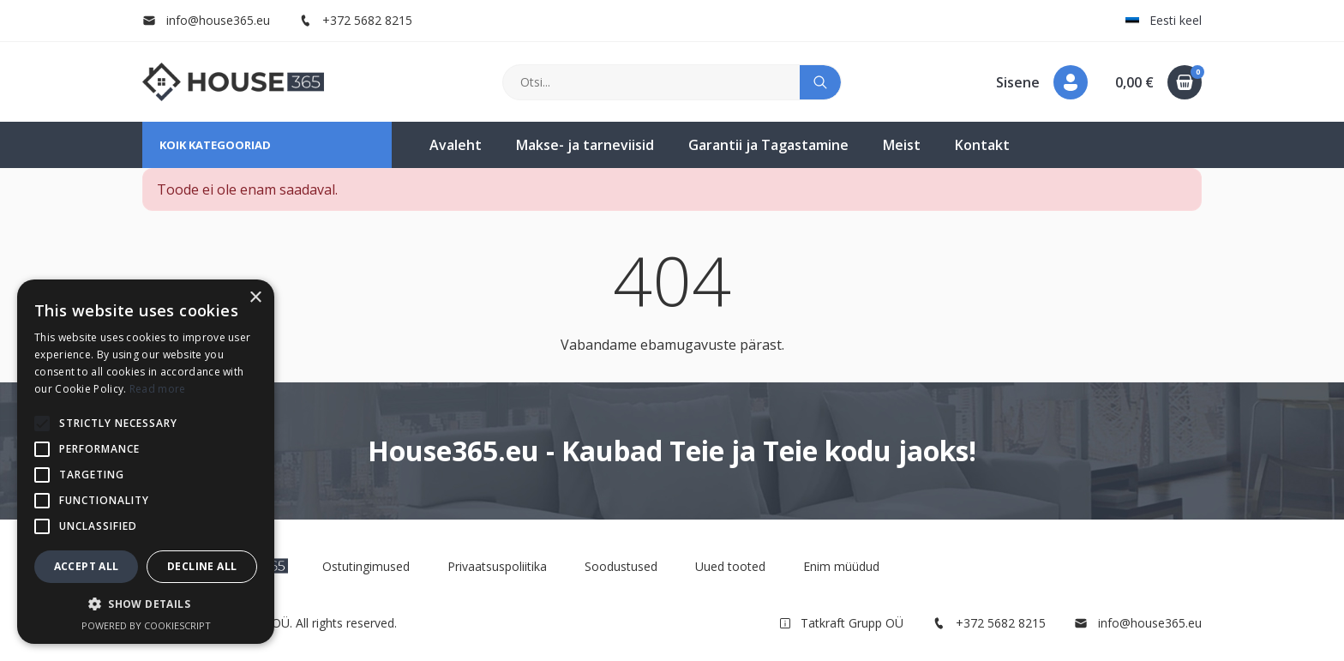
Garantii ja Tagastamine (768, 144)
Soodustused (621, 566)
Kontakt (982, 144)
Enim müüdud (841, 566)
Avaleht (455, 144)
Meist (902, 144)
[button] (1042, 82)
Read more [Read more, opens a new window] (157, 389)
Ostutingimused (366, 566)
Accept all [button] (86, 566)
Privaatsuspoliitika (497, 566)
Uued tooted (730, 566)
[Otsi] (652, 82)
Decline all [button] (202, 566)
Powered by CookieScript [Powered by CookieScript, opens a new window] (146, 625)
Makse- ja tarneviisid (585, 144)
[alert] (145, 461)
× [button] (255, 297)
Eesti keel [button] (1163, 20)
